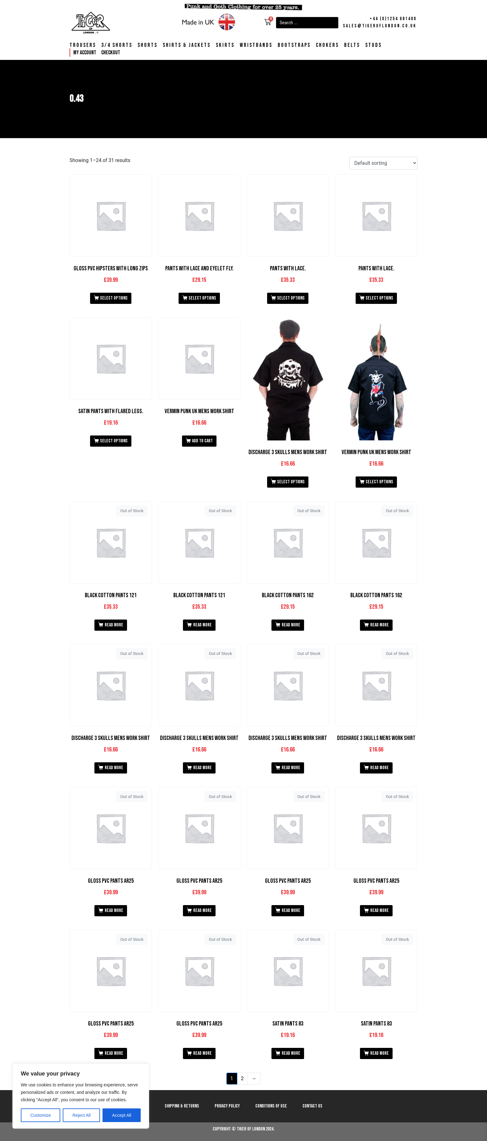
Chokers (327, 45)
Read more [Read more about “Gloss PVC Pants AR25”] (114, 910)
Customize (40, 1115)
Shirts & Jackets (187, 45)
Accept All (121, 1115)
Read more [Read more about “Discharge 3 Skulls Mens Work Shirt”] (114, 768)
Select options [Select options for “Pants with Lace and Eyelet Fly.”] (202, 298)
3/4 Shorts (116, 45)
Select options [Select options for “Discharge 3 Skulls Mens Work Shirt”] (291, 482)
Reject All (81, 1115)
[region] (80, 1096)
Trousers (83, 45)
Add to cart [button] (202, 441)
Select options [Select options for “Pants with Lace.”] (291, 298)
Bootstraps (294, 45)
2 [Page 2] (242, 1078)
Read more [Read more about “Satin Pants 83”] (291, 1053)
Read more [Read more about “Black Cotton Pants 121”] (114, 625)
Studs (373, 45)
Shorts (147, 45)
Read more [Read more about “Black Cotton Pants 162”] (291, 625)
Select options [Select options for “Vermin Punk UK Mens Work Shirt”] (379, 482)
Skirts (225, 45)
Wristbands (256, 45)
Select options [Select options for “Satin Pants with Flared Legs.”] (114, 441)
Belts (352, 45)
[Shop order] (383, 163)
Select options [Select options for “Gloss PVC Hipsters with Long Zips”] (114, 298)
